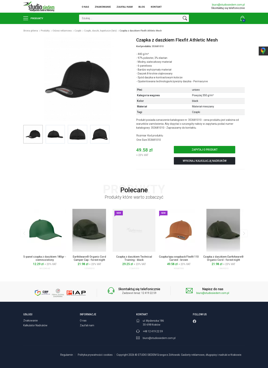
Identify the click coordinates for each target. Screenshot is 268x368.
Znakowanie (103, 6)
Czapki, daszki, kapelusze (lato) (100, 30)
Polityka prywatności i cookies (95, 354)
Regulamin (66, 354)
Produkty (33, 18)
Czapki (77, 30)
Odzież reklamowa (62, 30)
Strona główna (30, 30)
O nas (85, 6)
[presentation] (24, 233)
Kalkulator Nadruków (35, 325)
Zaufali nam (125, 6)
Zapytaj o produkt (205, 149)
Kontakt (156, 6)
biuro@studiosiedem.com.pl (228, 4)
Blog (141, 6)
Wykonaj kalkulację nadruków (204, 160)
